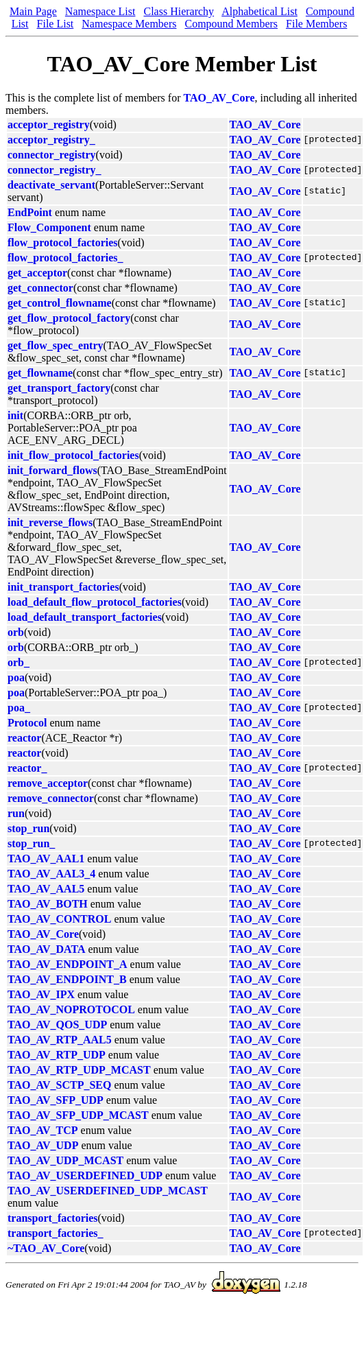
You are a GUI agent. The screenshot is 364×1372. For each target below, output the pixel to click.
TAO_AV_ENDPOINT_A (68, 964)
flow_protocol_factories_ (65, 257)
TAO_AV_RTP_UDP (57, 1055)
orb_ (18, 662)
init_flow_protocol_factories (73, 455)
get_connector (40, 288)
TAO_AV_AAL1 (46, 858)
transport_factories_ (56, 1233)
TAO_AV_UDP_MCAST (65, 1160)
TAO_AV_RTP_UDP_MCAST (79, 1070)
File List (55, 23)
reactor (24, 738)
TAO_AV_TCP (43, 1130)
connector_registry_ (54, 170)
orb (16, 632)
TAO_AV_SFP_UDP (56, 1100)
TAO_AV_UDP (43, 1145)
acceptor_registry (49, 124)
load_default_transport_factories (85, 617)
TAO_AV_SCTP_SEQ (59, 1085)
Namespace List (100, 11)
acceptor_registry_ (51, 139)
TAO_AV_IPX (41, 994)
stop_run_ (31, 843)
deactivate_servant (51, 185)
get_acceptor (37, 273)
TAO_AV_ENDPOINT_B (67, 979)
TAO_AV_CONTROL (59, 919)
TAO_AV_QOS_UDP (57, 1024)
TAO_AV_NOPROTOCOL (71, 1009)
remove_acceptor (48, 783)
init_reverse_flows (50, 522)
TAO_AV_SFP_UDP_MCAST (78, 1115)
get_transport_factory (59, 388)
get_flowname (40, 373)
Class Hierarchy (178, 11)
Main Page (33, 11)
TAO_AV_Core (219, 98)
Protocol (27, 723)
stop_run (28, 828)
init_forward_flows (52, 470)
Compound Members (231, 23)
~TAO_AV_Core (46, 1248)
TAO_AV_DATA (47, 949)
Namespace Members (129, 23)
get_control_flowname (60, 303)
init (15, 415)
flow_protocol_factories (63, 242)
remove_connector (51, 798)
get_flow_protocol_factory (69, 318)
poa (16, 677)
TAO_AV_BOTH (48, 904)
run (16, 813)
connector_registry (52, 155)
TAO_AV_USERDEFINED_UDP (85, 1175)
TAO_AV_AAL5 (46, 889)
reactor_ (27, 768)
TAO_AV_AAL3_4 (51, 873)
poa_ (19, 707)
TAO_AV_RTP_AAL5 (60, 1039)
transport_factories (53, 1218)
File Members (316, 23)
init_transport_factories (63, 587)
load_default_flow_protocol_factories (95, 602)
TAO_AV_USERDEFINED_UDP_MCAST (108, 1190)
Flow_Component (49, 227)
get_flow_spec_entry (56, 345)
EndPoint (30, 212)
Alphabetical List (259, 11)
